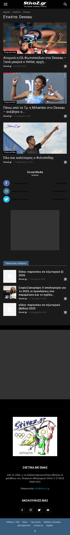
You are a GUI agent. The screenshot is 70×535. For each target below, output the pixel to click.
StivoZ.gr (7, 66)
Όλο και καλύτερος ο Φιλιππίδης (28, 158)
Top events (35, 522)
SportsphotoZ (24, 525)
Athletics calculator (52, 522)
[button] (5, 4)
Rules (25, 522)
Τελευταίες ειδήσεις (16, 263)
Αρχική (6, 12)
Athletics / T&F (12, 522)
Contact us (38, 525)
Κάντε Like (61, 183)
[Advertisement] (35, 230)
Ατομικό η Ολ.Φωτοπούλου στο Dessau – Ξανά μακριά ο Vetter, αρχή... (34, 60)
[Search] (65, 4)
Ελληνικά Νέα (10, 102)
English (49, 525)
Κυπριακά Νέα (10, 52)
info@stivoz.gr (42, 488)
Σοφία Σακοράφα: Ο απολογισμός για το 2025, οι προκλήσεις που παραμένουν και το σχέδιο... (42, 291)
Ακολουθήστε (60, 191)
